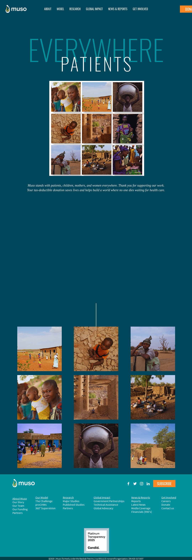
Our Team (18, 505)
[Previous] (17, 74)
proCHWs (41, 504)
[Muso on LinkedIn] (148, 483)
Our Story (18, 502)
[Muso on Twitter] (135, 483)
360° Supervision (45, 508)
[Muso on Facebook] (128, 483)
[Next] (174, 74)
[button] (118, 9)
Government (101, 501)
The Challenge (43, 501)
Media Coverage (140, 508)
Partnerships (116, 501)
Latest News (138, 504)
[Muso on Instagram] (141, 483)
